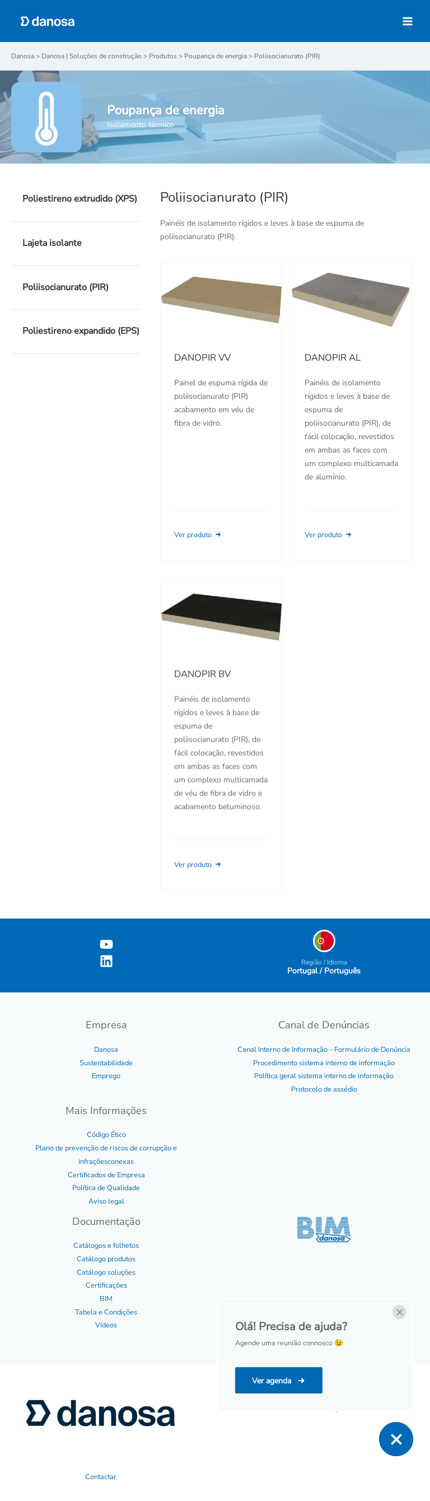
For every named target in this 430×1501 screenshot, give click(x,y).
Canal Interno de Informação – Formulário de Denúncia (323, 1050)
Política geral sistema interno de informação (324, 1076)
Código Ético (106, 1135)
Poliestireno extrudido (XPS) (79, 199)
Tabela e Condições (106, 1312)
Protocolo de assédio (324, 1089)
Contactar (100, 1477)
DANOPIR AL (333, 357)
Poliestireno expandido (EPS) (80, 331)
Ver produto (198, 535)
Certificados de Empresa (106, 1175)
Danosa (106, 1050)
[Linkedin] (106, 961)
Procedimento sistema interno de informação (324, 1063)
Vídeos (106, 1325)
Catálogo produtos (106, 1259)
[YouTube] (106, 944)
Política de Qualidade (106, 1188)
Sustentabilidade (106, 1063)
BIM (106, 1299)
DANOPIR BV (202, 690)
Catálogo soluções (106, 1272)
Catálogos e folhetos (106, 1246)
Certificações (106, 1285)
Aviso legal (106, 1201)
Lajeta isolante (52, 243)
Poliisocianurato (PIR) (65, 287)
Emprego (106, 1076)
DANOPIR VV (202, 357)
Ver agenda (272, 1381)
